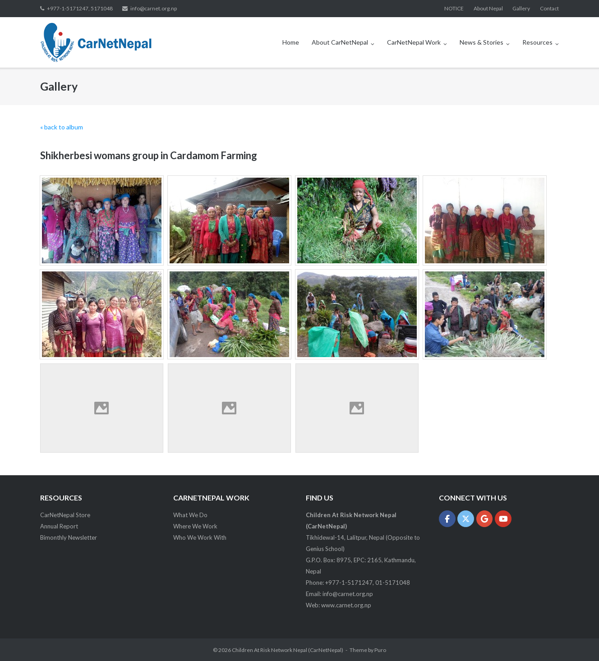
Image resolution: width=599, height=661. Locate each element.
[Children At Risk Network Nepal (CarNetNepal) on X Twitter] (465, 518)
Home (290, 42)
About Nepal (488, 8)
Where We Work (195, 526)
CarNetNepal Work (414, 42)
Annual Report (59, 526)
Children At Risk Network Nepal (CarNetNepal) (287, 650)
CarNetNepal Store (65, 515)
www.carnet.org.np (346, 605)
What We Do (190, 515)
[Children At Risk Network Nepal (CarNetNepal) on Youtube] (503, 518)
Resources (537, 42)
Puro (380, 650)
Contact (549, 8)
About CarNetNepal (340, 42)
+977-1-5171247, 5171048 (80, 8)
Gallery (521, 8)
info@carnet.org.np (153, 8)
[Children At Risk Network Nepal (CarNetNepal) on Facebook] (447, 518)
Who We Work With (199, 537)
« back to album (61, 127)
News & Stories (481, 42)
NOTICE (454, 8)
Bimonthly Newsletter (68, 537)
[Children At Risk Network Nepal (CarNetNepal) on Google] (484, 518)
